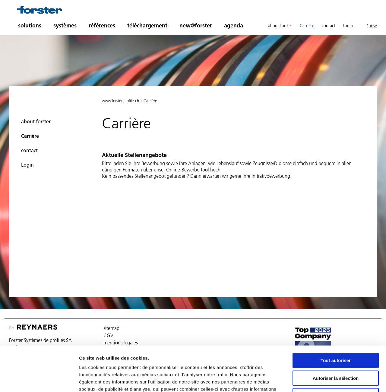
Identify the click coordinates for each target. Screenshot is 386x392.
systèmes (65, 25)
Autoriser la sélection (336, 336)
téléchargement (147, 25)
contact (328, 25)
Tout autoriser (336, 318)
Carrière (307, 25)
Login (348, 25)
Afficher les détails (332, 380)
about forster (280, 25)
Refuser (335, 353)
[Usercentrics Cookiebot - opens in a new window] (39, 380)
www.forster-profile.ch (120, 100)
